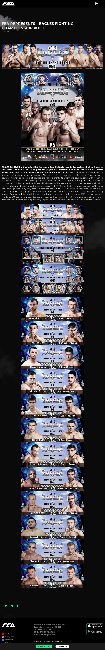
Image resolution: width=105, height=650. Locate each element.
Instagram (9, 637)
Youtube (8, 634)
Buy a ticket (44, 646)
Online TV (62, 646)
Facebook (9, 640)
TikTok (8, 643)
